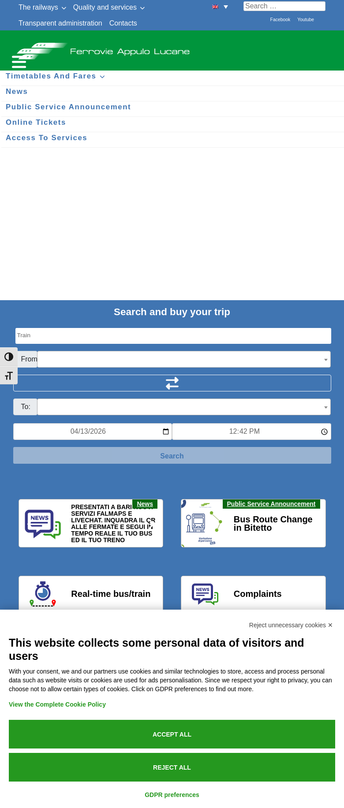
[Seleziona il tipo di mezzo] (173, 336)
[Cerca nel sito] (284, 6)
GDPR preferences (172, 794)
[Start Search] (172, 455)
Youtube (305, 19)
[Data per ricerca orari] (92, 431)
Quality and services (105, 7)
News (145, 503)
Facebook (280, 19)
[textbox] (183, 359)
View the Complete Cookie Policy (57, 704)
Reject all (172, 767)
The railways (38, 7)
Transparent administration (60, 23)
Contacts (123, 23)
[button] (30, 523)
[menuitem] (220, 6)
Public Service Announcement (271, 503)
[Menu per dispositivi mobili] (18, 61)
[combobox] (184, 359)
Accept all (172, 734)
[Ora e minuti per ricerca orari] (251, 431)
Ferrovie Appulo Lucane (172, 48)
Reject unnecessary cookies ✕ (291, 625)
